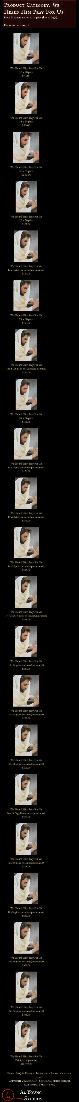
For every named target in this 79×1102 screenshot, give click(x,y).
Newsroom (42, 1073)
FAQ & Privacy (25, 1073)
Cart (39, 1077)
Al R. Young (39, 1081)
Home (10, 1073)
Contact (65, 1073)
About (54, 1073)
